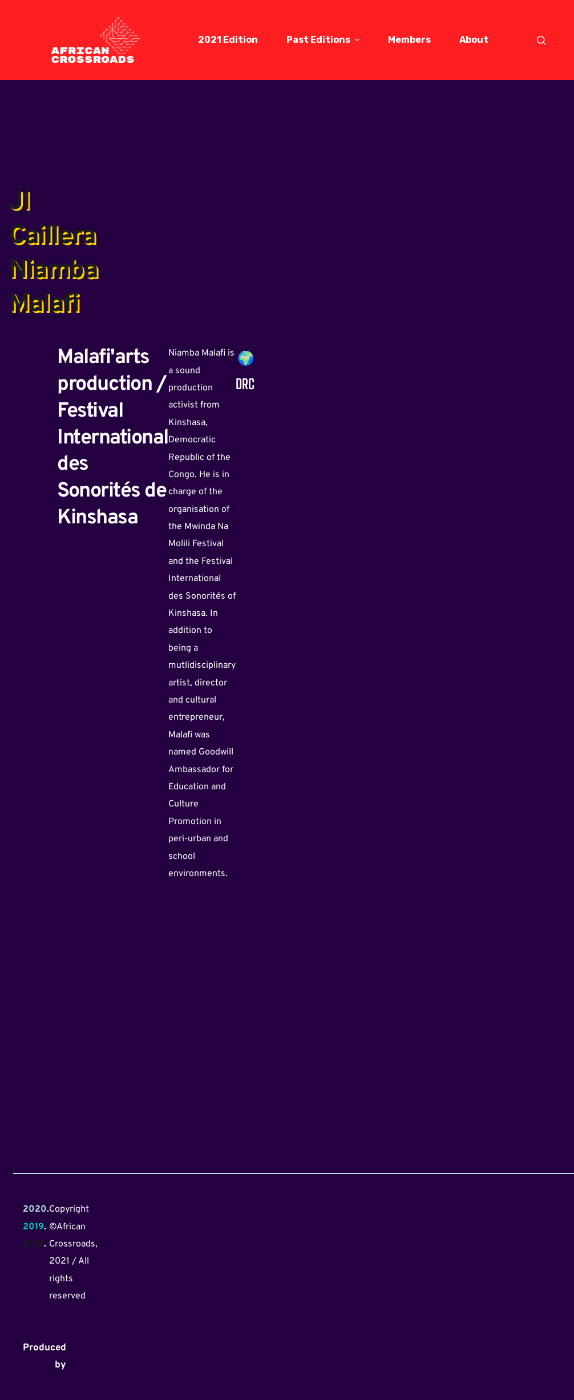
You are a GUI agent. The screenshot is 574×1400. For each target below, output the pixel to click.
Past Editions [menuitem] (324, 39)
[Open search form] (541, 40)
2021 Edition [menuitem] (228, 39)
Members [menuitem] (409, 39)
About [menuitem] (473, 39)
